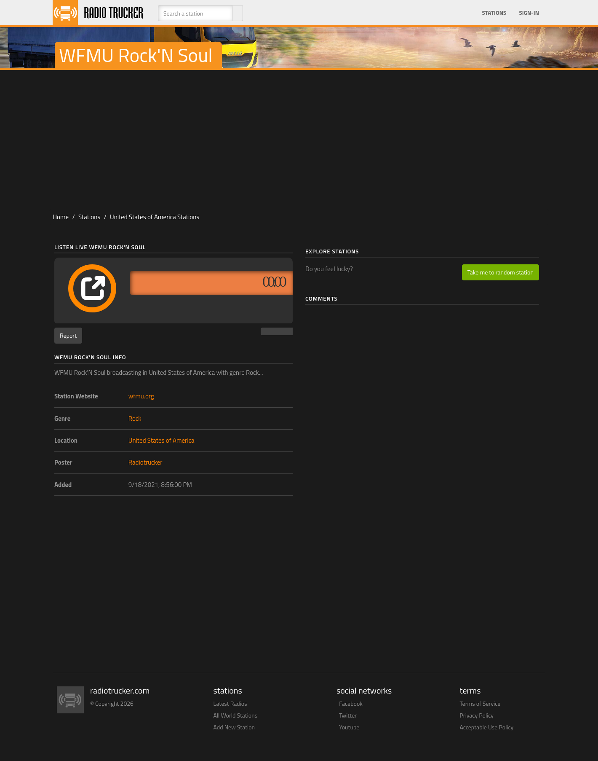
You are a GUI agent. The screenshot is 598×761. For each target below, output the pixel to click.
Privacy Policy (477, 715)
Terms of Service (480, 703)
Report (68, 335)
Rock (134, 418)
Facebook (351, 703)
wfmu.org (141, 396)
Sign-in (529, 12)
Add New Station (234, 727)
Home (61, 217)
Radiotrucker (145, 462)
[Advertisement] (299, 137)
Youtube (349, 727)
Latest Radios (230, 703)
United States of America (161, 440)
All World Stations (236, 715)
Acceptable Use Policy (487, 727)
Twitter (348, 715)
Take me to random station (500, 272)
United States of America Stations (154, 217)
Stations (494, 12)
